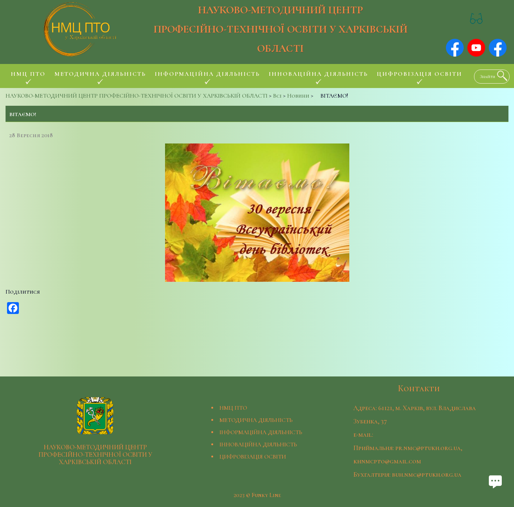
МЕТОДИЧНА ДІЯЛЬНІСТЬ (256, 420)
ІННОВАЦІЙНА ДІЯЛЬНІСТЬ (258, 444)
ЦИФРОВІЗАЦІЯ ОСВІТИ (252, 456)
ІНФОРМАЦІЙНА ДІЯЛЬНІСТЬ (260, 432)
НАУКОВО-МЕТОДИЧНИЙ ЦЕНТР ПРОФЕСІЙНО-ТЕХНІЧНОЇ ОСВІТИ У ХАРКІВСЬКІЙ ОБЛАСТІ (280, 29)
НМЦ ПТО (233, 408)
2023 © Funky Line (257, 495)
